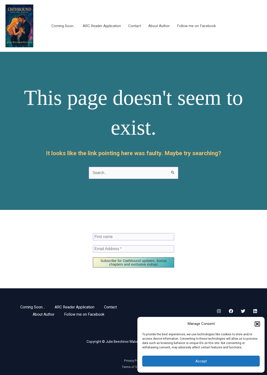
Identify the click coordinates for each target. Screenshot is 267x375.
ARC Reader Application (102, 26)
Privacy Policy (133, 360)
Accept (201, 361)
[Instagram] (219, 311)
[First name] (133, 236)
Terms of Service (133, 367)
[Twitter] (243, 311)
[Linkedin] (255, 311)
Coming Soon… (63, 26)
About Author (159, 26)
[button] (257, 323)
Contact (134, 26)
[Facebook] (231, 311)
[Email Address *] (133, 249)
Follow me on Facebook (196, 26)
